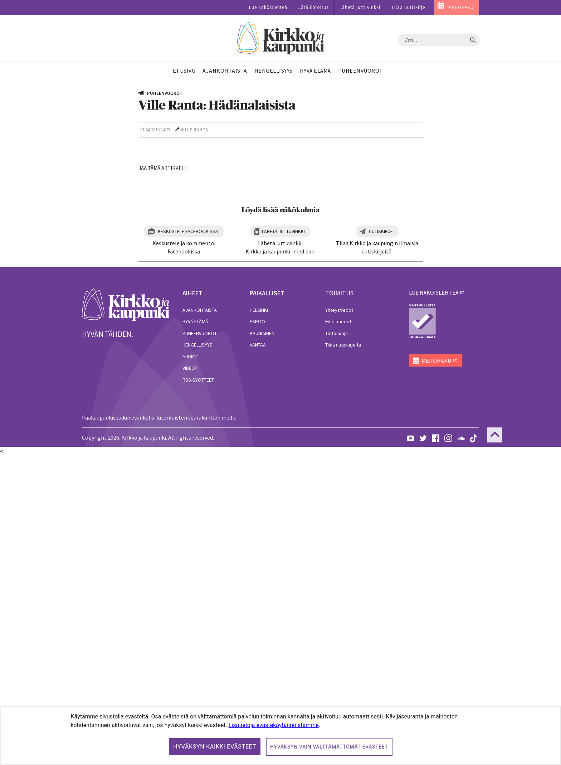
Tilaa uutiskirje (408, 7)
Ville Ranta (194, 130)
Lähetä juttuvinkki (360, 7)
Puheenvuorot (199, 642)
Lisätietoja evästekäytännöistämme (274, 725)
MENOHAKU (461, 7)
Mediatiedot (338, 631)
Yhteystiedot (339, 619)
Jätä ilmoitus (313, 7)
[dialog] (280, 735)
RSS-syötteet (198, 689)
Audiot (190, 666)
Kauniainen (262, 642)
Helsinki (259, 619)
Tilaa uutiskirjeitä (343, 654)
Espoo (257, 631)
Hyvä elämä (195, 631)
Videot (189, 677)
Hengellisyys (197, 654)
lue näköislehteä (433, 601)
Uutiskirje (381, 540)
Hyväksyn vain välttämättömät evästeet (329, 747)
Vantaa (258, 654)
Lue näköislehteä (268, 7)
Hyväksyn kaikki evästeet (214, 746)
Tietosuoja (336, 642)
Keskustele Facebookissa (188, 540)
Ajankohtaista (199, 619)
